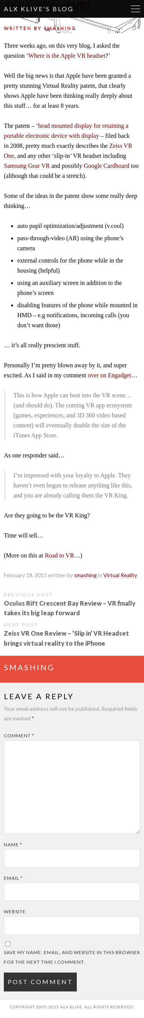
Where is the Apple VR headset (67, 55)
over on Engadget (109, 375)
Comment (19, 735)
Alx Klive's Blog (39, 8)
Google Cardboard (106, 165)
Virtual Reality (120, 575)
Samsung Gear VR (27, 165)
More (135, 9)
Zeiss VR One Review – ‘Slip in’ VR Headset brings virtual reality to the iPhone (66, 638)
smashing (60, 28)
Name (13, 844)
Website (15, 911)
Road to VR (59, 555)
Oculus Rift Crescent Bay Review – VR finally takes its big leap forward (70, 607)
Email (13, 878)
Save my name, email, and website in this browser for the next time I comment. (72, 957)
